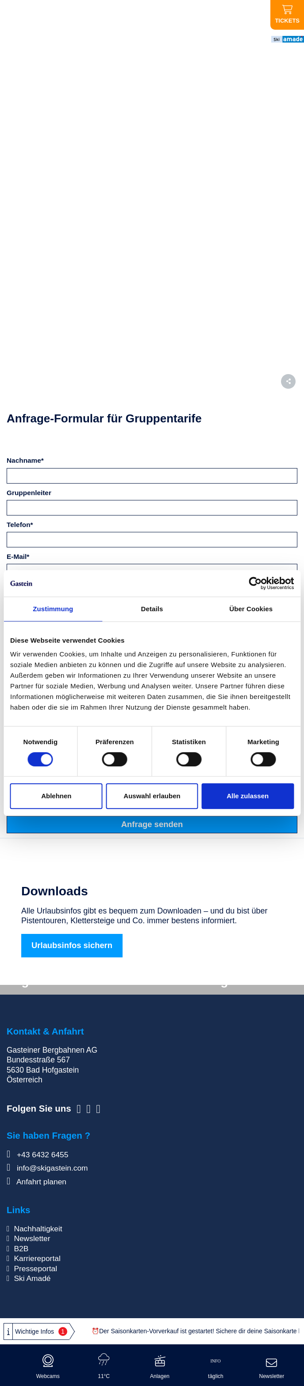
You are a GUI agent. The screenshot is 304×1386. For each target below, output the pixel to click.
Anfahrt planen (37, 1181)
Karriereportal (37, 1258)
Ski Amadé (32, 1278)
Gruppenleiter (29, 492)
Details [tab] (152, 609)
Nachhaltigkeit (38, 1228)
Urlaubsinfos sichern (72, 945)
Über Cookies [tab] (251, 609)
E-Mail (18, 556)
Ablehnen (56, 796)
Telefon (20, 524)
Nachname (25, 460)
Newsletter (32, 1238)
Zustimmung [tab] (53, 609)
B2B (21, 1248)
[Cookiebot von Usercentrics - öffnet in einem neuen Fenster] (255, 583)
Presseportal (35, 1268)
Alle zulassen (248, 796)
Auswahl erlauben (151, 796)
